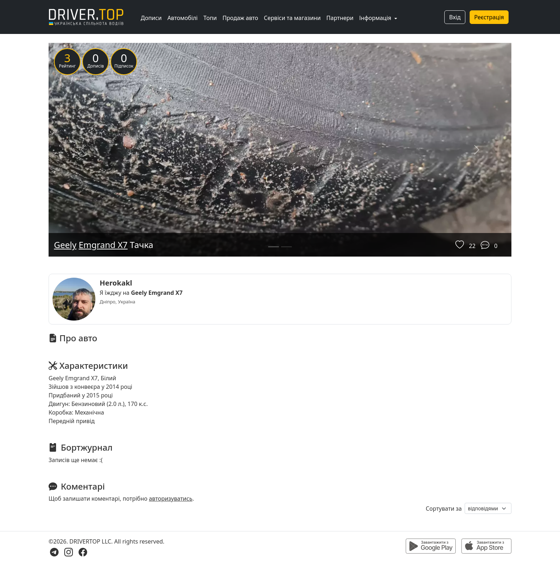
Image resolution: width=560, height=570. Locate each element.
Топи (209, 18)
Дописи (151, 18)
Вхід (454, 17)
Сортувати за (444, 508)
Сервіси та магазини (292, 18)
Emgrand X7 (103, 245)
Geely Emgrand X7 (156, 293)
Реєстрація (489, 17)
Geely (65, 245)
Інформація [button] (376, 18)
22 (472, 246)
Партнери (340, 18)
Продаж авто (240, 18)
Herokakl (116, 283)
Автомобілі (183, 18)
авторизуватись (170, 498)
